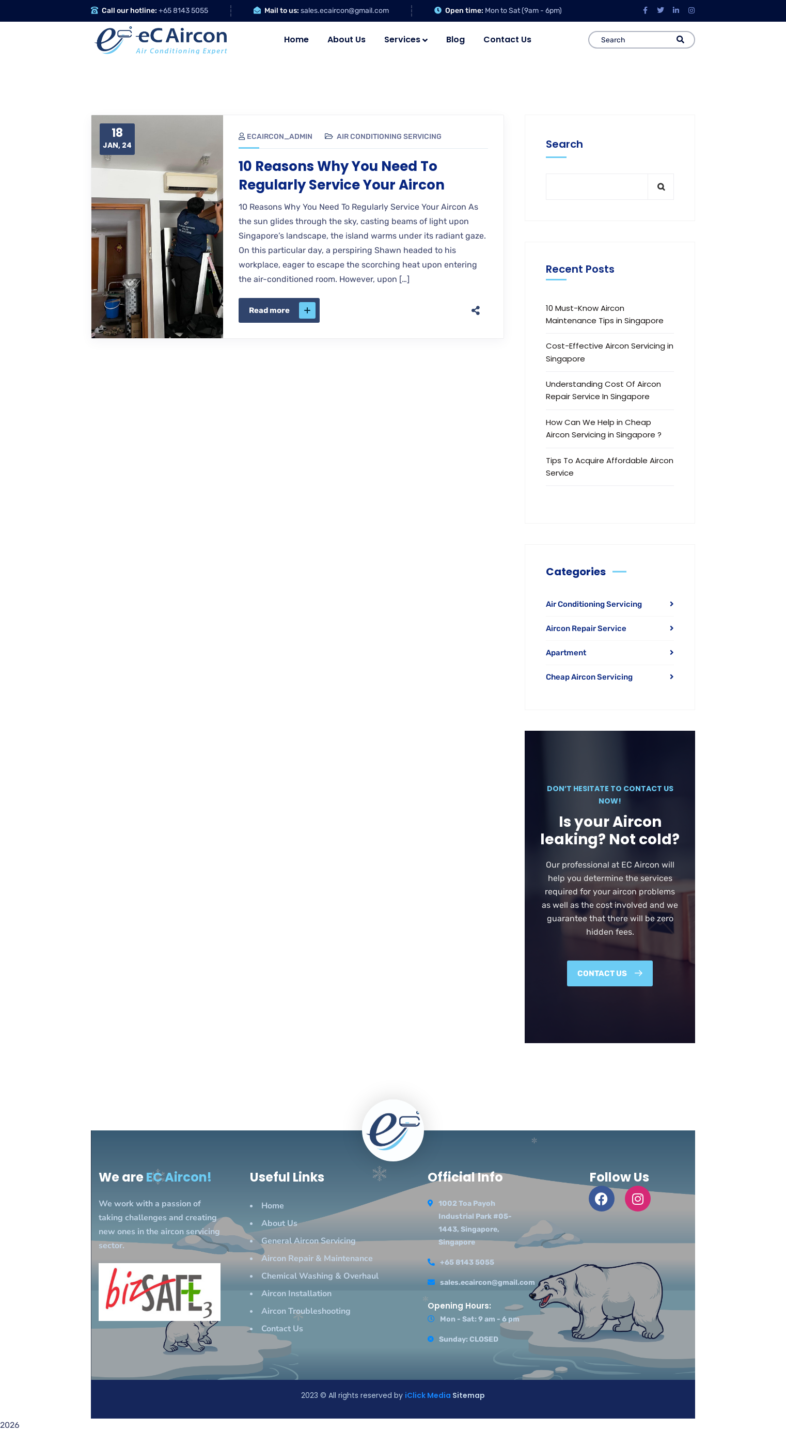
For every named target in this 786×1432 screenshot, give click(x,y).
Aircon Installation (296, 1293)
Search (564, 144)
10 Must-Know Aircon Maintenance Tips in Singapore (605, 314)
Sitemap (468, 1395)
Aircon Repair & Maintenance (317, 1258)
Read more (282, 310)
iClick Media (428, 1395)
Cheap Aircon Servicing (589, 677)
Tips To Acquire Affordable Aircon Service (609, 466)
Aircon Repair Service (586, 628)
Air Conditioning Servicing (389, 136)
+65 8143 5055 (183, 10)
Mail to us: (281, 10)
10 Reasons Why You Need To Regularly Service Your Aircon (342, 175)
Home (272, 1205)
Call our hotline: (129, 10)
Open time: (464, 10)
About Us (279, 1223)
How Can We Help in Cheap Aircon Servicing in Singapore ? (604, 428)
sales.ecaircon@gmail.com (345, 10)
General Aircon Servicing (308, 1241)
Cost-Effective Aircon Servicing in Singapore (609, 352)
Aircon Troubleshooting (306, 1311)
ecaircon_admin (275, 136)
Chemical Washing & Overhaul (320, 1276)
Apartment (566, 652)
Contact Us (282, 1328)
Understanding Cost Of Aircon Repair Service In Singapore (603, 390)
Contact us (609, 973)
